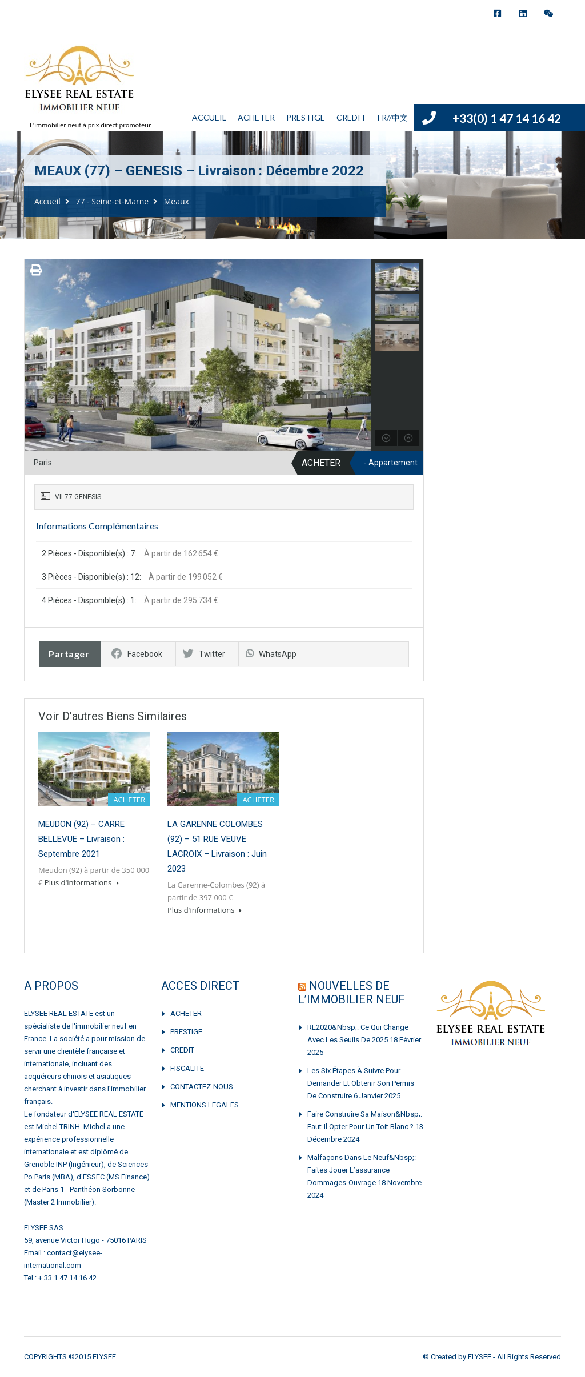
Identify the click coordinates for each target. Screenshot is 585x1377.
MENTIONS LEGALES (204, 1105)
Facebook (136, 654)
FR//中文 (393, 117)
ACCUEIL (209, 117)
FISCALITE (187, 1068)
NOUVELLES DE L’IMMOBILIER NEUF (351, 992)
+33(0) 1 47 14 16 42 (506, 118)
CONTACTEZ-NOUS (201, 1086)
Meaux (176, 201)
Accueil (47, 201)
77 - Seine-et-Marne (112, 201)
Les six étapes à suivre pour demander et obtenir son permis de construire (360, 1083)
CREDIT (351, 117)
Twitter (204, 654)
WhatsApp (271, 654)
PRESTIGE (305, 117)
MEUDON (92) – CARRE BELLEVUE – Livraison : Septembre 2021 (81, 839)
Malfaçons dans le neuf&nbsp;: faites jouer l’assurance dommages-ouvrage (361, 1170)
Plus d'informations (82, 882)
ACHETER (256, 117)
